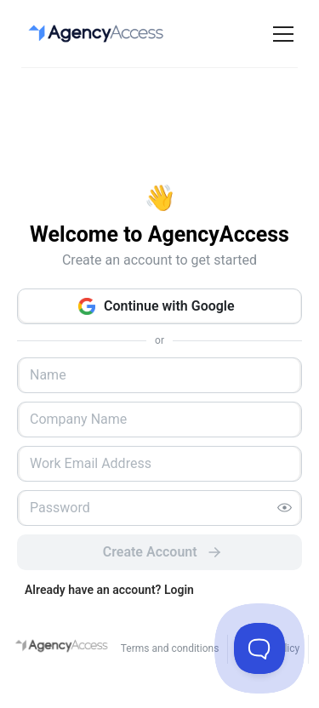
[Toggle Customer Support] (259, 648)
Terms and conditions (170, 648)
